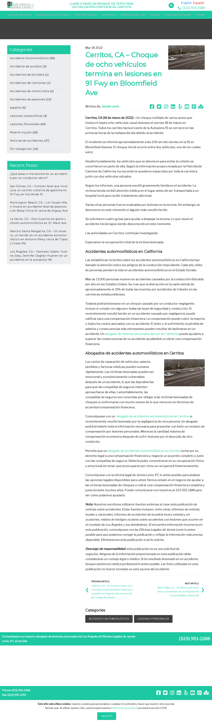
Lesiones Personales (19, 14)
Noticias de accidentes (29, 140)
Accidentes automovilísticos (53, 14)
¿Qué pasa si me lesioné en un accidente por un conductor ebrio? (38, 176)
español (18, 107)
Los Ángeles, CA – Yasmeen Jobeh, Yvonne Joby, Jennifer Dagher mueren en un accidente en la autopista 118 (39, 255)
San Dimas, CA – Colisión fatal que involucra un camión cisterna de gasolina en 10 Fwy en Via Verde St (38, 190)
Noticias (155, 14)
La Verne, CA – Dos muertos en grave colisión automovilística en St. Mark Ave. (38, 221)
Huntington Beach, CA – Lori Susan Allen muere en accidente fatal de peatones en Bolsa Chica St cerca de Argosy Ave (39, 206)
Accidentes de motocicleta (32, 91)
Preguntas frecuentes (178, 14)
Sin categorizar (24, 148)
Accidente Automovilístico (32, 58)
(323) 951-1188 (191, 8)
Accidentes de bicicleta (29, 74)
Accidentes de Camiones (30, 83)
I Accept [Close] (107, 716)
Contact (200, 14)
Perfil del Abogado (85, 14)
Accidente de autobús (28, 66)
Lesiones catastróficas (28, 115)
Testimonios (108, 14)
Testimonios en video (133, 14)
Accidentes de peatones (30, 99)
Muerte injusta (24, 132)
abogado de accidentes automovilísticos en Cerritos (144, 450)
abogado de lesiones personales (127, 333)
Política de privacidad (123, 708)
